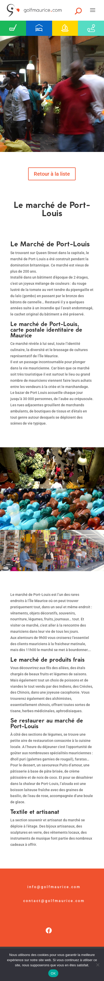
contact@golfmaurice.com (54, 901)
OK (53, 973)
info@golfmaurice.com (54, 887)
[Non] (97, 964)
